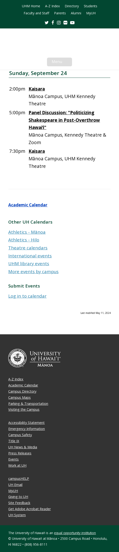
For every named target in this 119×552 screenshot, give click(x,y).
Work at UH (17, 465)
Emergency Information (26, 428)
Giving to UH (18, 496)
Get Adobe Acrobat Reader (29, 509)
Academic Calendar (27, 205)
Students (90, 6)
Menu (62, 62)
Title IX (13, 441)
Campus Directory (22, 391)
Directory (72, 6)
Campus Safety (20, 435)
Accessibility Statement (26, 422)
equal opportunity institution (75, 533)
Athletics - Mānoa (27, 232)
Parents (60, 13)
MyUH (91, 13)
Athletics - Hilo (23, 240)
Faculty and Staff (36, 13)
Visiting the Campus (23, 409)
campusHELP (18, 478)
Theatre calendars (27, 248)
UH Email (15, 484)
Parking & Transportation (28, 403)
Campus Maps (19, 397)
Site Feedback (19, 503)
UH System (17, 515)
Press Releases (19, 453)
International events (30, 256)
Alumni (76, 13)
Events (13, 459)
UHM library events (28, 263)
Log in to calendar (27, 296)
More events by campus (33, 271)
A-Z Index (52, 6)
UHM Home (31, 6)
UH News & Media (22, 447)
